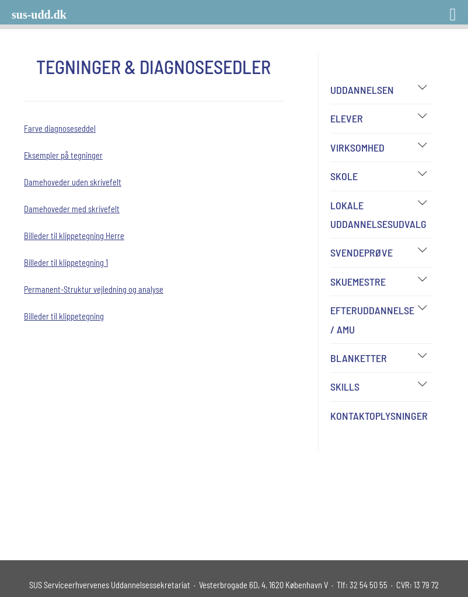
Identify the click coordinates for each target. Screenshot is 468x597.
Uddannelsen (362, 89)
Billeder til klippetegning (64, 316)
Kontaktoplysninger (379, 415)
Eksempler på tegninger (63, 155)
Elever (346, 118)
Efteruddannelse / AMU (372, 319)
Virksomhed (357, 147)
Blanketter (358, 358)
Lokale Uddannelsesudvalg (378, 214)
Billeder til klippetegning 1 (66, 263)
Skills (344, 386)
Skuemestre (358, 281)
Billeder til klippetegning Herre (74, 236)
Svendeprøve (361, 252)
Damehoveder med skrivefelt (72, 209)
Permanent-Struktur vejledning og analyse (93, 289)
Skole (344, 176)
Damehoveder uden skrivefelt (72, 182)
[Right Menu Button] (438, 10)
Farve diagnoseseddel (60, 129)
